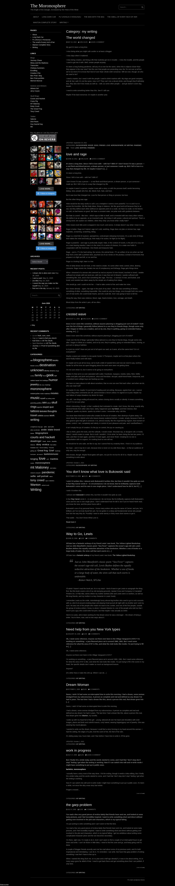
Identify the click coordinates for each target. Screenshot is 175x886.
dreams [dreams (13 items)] (52, 371)
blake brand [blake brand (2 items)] (54, 429)
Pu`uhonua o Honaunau (70, 17)
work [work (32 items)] (52, 415)
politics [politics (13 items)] (39, 403)
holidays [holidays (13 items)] (45, 380)
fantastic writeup (83, 555)
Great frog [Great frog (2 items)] (42, 450)
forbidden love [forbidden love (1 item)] (34, 447)
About (36, 17)
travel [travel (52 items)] (33, 415)
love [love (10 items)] (43, 385)
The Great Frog (36, 109)
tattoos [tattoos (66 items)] (34, 411)
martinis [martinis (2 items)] (54, 459)
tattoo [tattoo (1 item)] (51, 476)
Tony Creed (34, 111)
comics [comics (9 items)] (37, 365)
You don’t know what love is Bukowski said (98, 472)
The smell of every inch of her (122, 17)
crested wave (76, 314)
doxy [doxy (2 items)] (38, 444)
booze (90, 145)
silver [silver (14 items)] (49, 403)
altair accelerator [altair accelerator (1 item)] (35, 430)
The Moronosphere (48, 5)
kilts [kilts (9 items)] (40, 385)
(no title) (35, 281)
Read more (71, 522)
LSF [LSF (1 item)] (48, 459)
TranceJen (34, 65)
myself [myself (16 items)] (42, 398)
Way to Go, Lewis (79, 534)
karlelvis (69, 769)
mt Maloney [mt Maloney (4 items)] (39, 467)
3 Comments (95, 634)
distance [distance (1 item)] (32, 444)
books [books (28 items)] (55, 360)
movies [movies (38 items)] (54, 393)
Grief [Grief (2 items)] (51, 450)
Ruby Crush (34, 106)
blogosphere (81, 145)
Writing (64, 23)
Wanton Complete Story (45, 22)
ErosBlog (33, 71)
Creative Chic (35, 73)
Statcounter (4, 885)
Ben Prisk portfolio (37, 78)
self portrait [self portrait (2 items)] (42, 476)
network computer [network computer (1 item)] (35, 473)
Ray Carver (75, 499)
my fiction (115, 409)
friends (102, 145)
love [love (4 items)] (42, 458)
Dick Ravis (34, 122)
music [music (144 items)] (35, 398)
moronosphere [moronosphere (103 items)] (41, 389)
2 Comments (94, 689)
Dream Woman (77, 685)
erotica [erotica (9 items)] (32, 376)
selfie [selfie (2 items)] (33, 476)
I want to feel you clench (47, 338)
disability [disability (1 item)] (54, 441)
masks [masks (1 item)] (32, 463)
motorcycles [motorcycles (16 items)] (35, 393)
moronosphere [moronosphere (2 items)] (42, 463)
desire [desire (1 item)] (49, 441)
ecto (143, 793)
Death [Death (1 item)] (44, 441)
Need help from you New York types (93, 629)
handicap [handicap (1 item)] (57, 451)
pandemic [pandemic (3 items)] (48, 472)
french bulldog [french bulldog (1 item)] (44, 447)
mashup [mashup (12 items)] (47, 385)
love (108, 145)
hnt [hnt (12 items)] (41, 380)
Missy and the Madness (39, 63)
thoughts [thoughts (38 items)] (52, 411)
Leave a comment (97, 42)
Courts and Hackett (37, 99)
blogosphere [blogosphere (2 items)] (41, 433)
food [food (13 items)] (44, 376)
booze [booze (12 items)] (32, 366)
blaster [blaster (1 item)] (32, 433)
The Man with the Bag (94, 17)
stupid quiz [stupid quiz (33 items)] (48, 407)
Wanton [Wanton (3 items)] (35, 484)
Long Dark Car (49, 17)
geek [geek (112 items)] (50, 375)
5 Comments (92, 538)
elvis (85, 476)
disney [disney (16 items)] (46, 371)
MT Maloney (35, 104)
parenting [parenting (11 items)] (33, 403)
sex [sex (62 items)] (44, 402)
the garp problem (79, 805)
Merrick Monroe (36, 81)
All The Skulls (47, 341)
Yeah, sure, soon (43, 336)
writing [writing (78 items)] (34, 419)
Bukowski (80, 495)
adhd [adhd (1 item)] (45, 427)
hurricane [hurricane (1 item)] (33, 454)
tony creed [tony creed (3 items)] (37, 480)
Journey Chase (36, 60)
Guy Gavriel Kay (36, 124)
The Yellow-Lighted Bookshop (124, 555)
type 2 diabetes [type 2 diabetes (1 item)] (49, 480)
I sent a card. (37, 278)
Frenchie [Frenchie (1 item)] (51, 447)
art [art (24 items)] (31, 360)
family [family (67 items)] (38, 375)
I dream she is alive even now (43, 273)
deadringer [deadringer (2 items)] (35, 441)
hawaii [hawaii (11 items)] (37, 380)
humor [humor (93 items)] (53, 380)
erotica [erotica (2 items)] (45, 444)
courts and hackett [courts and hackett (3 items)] (42, 437)
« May (32, 325)
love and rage (76, 154)
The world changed (80, 37)
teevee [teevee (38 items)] (43, 411)
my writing (128, 145)
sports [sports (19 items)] (39, 407)
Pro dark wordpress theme (136, 880)
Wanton (85, 716)
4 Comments (95, 476)
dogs (96, 145)
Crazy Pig (34, 101)
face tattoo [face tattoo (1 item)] (53, 444)
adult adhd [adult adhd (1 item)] (51, 427)
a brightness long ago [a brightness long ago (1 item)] (36, 427)
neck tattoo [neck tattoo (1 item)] (53, 468)
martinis (83, 148)
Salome (33, 119)
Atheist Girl (34, 88)
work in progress (78, 750)
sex (67, 148)
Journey (35, 346)
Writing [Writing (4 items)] (35, 490)
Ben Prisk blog (36, 76)
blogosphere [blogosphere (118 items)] (42, 360)
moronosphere (117, 145)
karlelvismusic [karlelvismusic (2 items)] (51, 454)
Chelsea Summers (37, 68)
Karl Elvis (83, 42)
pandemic (137, 145)
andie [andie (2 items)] (44, 429)
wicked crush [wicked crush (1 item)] (45, 485)
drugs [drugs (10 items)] (57, 371)
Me (31, 127)
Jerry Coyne (34, 91)
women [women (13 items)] (46, 416)
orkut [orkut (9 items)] (53, 398)
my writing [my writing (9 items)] (49, 398)
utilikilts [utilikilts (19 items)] (40, 416)
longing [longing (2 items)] (34, 459)
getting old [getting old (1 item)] (33, 451)
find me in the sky (39, 288)
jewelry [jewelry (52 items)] (34, 384)
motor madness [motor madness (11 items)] (45, 393)
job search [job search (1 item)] (40, 454)
